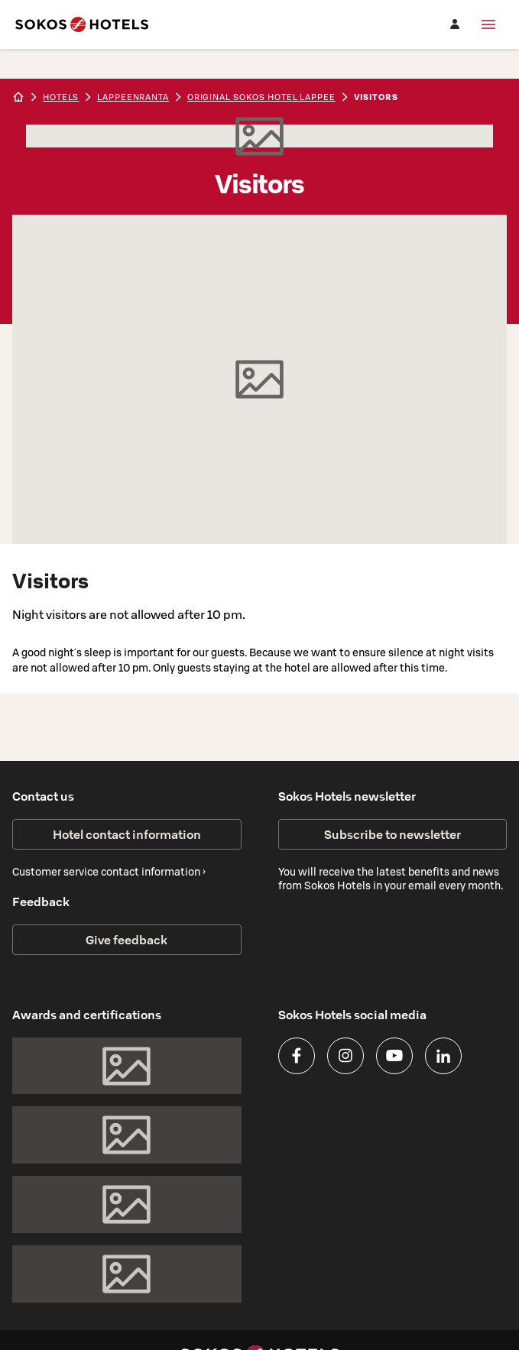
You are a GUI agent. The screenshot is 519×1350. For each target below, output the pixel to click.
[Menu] (488, 24)
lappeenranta (133, 97)
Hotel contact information (127, 834)
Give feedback (126, 939)
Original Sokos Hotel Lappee (261, 97)
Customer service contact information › (109, 872)
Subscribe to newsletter (392, 834)
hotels (61, 97)
